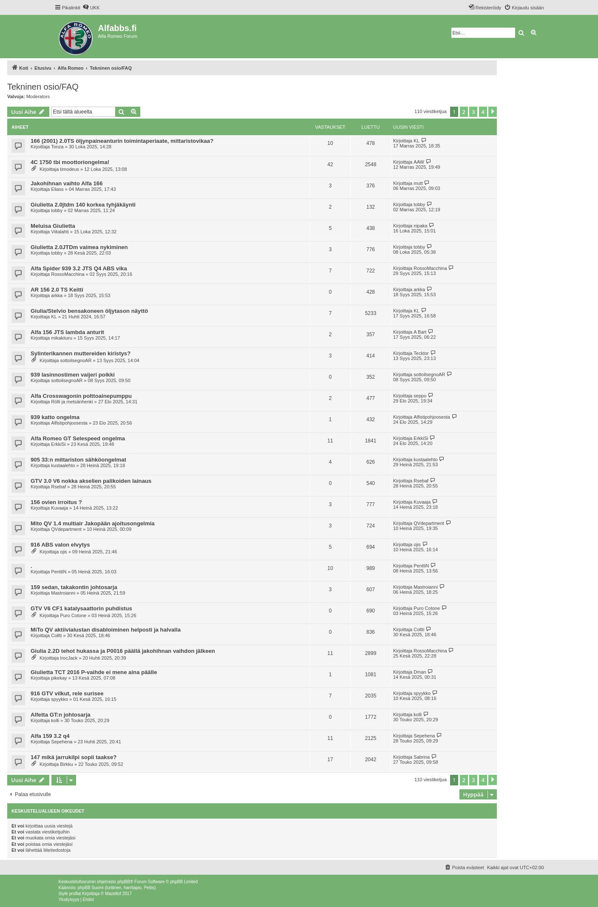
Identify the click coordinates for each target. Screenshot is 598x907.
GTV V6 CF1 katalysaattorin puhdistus (81, 608)
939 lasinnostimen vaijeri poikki (73, 374)
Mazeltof (113, 893)
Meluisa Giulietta (53, 226)
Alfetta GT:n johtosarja (61, 714)
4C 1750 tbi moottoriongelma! (70, 162)
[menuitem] (91, 8)
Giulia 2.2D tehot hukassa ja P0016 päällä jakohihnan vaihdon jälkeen (123, 651)
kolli (55, 720)
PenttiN (58, 571)
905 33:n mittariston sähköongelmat (78, 459)
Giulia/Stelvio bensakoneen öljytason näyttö (89, 311)
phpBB (123, 881)
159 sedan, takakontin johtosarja (74, 587)
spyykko (59, 699)
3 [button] (473, 112)
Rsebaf (58, 486)
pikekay (59, 677)
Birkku (66, 764)
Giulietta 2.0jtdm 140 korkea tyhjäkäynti (83, 204)
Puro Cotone (73, 615)
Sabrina (422, 757)
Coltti (56, 635)
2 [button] (463, 112)
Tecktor (421, 353)
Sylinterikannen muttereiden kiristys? (80, 353)
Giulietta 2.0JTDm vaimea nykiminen (79, 247)
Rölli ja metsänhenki (72, 401)
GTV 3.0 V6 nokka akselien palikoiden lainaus (91, 481)
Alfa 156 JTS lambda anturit (67, 332)
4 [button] (483, 112)
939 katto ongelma (55, 417)
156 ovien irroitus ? (56, 502)
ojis (63, 551)
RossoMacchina (67, 274)
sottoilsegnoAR (75, 360)
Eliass (57, 189)
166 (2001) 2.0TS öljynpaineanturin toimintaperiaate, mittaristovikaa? (122, 141)
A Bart (420, 331)
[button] (492, 112)
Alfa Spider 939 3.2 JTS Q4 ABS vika (79, 268)
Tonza (57, 146)
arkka (56, 295)
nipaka (420, 225)
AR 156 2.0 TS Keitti (57, 289)
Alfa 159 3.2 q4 (50, 736)
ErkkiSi (58, 444)
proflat (75, 893)
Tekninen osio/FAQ (43, 86)
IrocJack (68, 657)
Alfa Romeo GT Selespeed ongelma (78, 438)
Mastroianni (63, 592)
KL (416, 140)
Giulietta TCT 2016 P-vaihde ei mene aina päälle (94, 672)
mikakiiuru (61, 337)
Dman (420, 672)
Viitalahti (59, 231)
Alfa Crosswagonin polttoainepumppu (81, 396)
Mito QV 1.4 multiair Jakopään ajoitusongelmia (93, 523)
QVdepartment (66, 529)
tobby (56, 210)
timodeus (69, 169)
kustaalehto (63, 465)
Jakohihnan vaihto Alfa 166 (67, 183)
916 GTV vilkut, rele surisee (67, 693)
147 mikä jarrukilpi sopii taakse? (73, 757)
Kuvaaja (59, 507)
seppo (420, 395)
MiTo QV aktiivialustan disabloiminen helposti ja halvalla (106, 629)
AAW (419, 161)
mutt (418, 183)
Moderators (38, 96)
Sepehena (61, 741)
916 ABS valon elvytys (60, 544)
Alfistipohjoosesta (69, 422)
